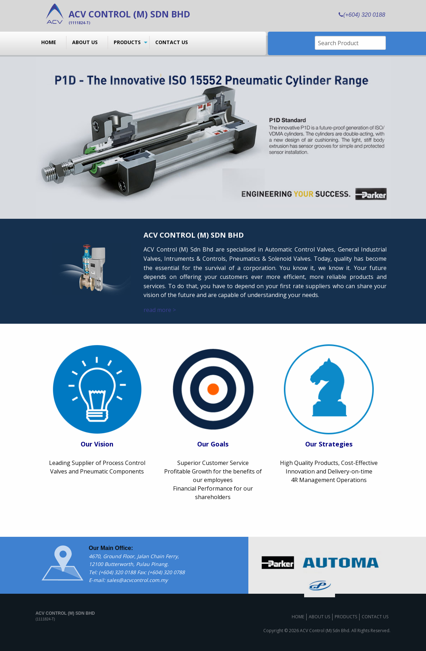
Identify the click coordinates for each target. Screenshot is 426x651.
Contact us (171, 42)
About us (85, 42)
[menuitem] (51, 42)
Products (127, 42)
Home (48, 42)
